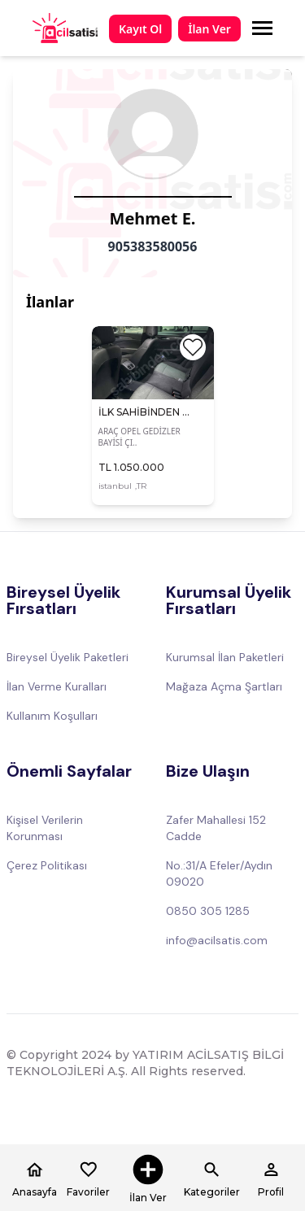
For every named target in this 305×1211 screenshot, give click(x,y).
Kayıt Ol (140, 29)
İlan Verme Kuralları (57, 686)
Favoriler (88, 1177)
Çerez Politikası (47, 865)
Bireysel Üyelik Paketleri (68, 657)
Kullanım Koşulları (52, 715)
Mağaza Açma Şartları (224, 686)
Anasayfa (34, 1177)
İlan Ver (209, 29)
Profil (271, 1177)
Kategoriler (212, 1177)
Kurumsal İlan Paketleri (225, 657)
